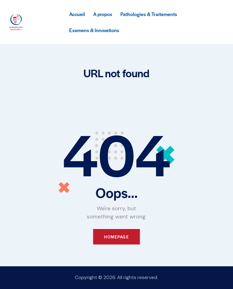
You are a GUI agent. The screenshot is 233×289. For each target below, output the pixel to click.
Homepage (116, 237)
